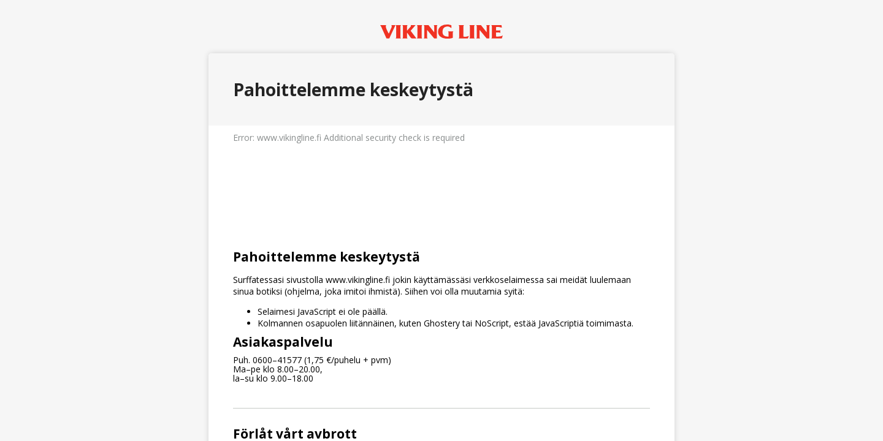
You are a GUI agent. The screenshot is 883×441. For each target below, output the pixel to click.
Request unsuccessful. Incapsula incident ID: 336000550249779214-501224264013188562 (441, 220)
